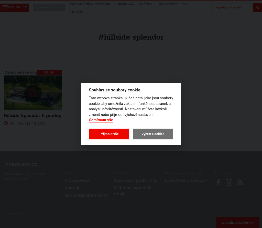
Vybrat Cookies (152, 134)
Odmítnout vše (101, 120)
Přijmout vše (109, 134)
